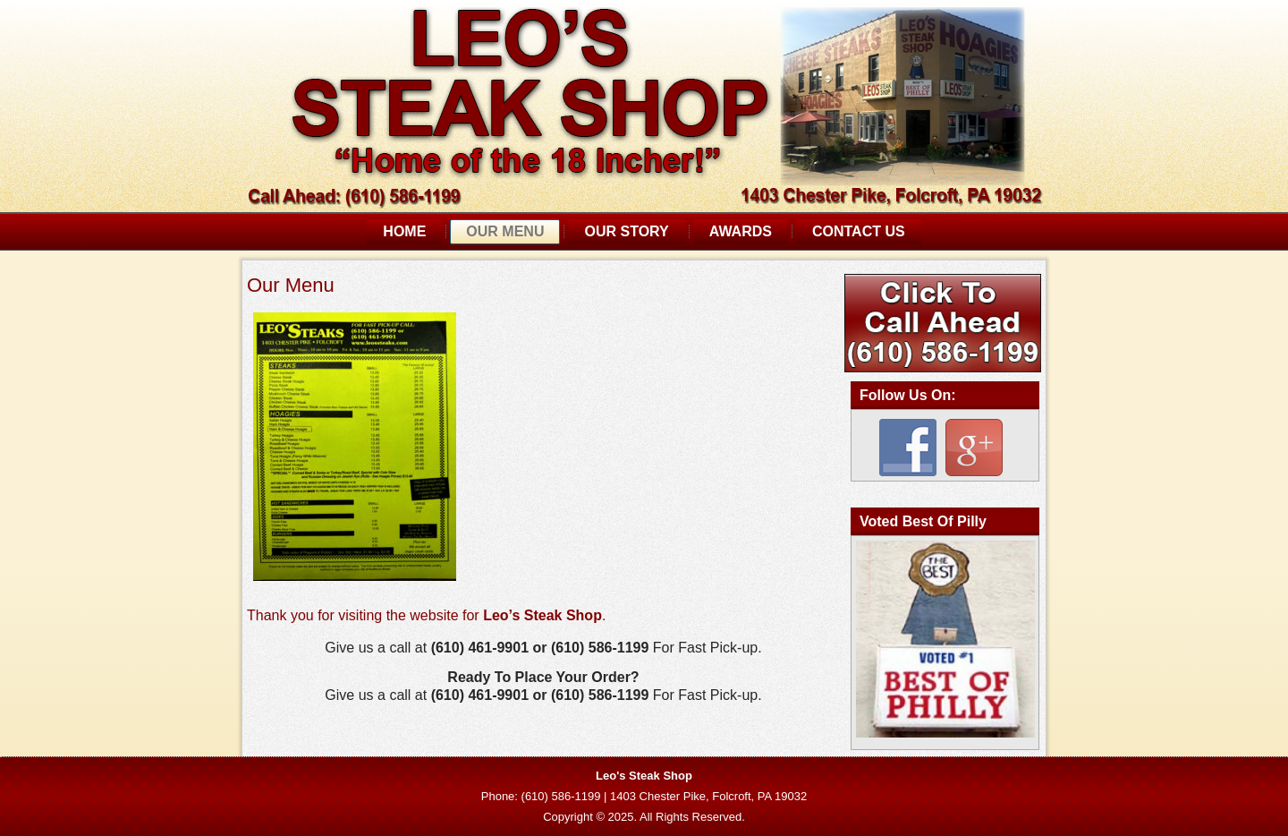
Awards (740, 231)
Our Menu (505, 231)
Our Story (626, 231)
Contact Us (858, 231)
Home (404, 231)
